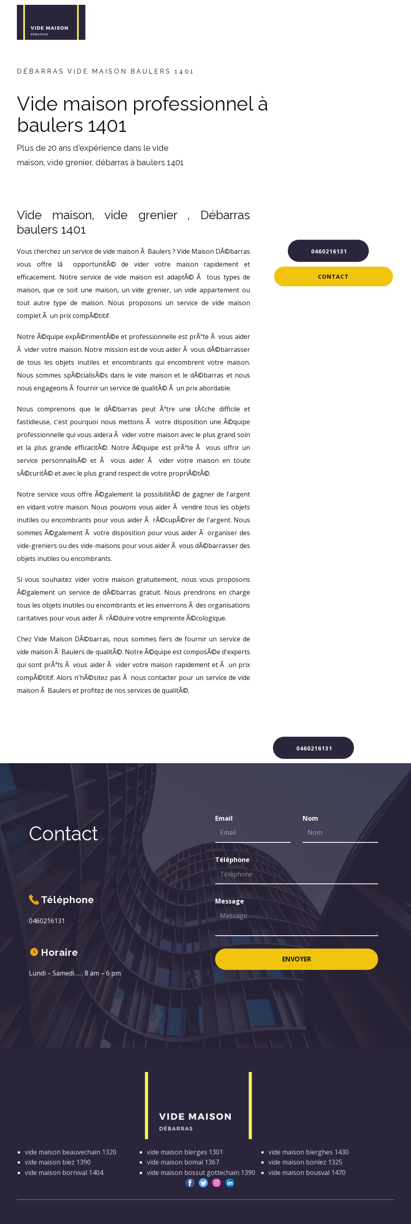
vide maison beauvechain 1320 (70, 1152)
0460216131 (328, 250)
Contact (333, 276)
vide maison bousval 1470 (307, 1172)
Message (229, 901)
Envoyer (296, 959)
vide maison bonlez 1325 (305, 1162)
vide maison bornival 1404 (64, 1172)
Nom (310, 818)
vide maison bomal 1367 (183, 1162)
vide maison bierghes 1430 (309, 1152)
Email (224, 818)
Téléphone (232, 859)
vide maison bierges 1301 (185, 1152)
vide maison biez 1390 (58, 1162)
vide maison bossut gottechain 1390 (201, 1172)
